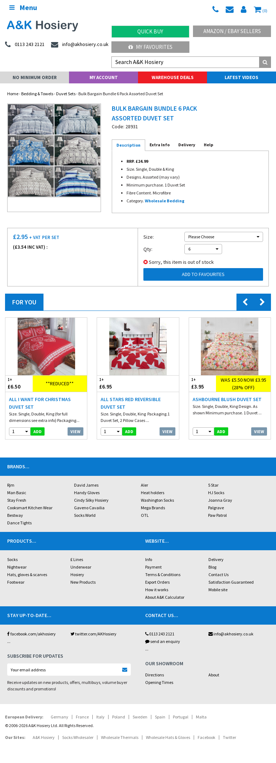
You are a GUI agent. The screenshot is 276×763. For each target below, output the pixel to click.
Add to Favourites (203, 274)
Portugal (180, 717)
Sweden (140, 717)
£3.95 (202, 383)
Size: (148, 237)
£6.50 (19, 383)
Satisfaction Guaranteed (231, 582)
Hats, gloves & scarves (27, 574)
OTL (145, 515)
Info (148, 559)
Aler (144, 485)
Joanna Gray (220, 500)
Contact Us (218, 574)
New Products (83, 582)
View (75, 431)
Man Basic (16, 492)
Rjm (10, 485)
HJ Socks (216, 492)
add (37, 431)
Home (12, 93)
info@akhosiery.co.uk (230, 633)
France (82, 717)
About (213, 674)
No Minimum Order (35, 77)
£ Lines (76, 559)
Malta (201, 717)
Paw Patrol (217, 515)
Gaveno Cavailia (89, 507)
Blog (212, 567)
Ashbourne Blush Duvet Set (227, 399)
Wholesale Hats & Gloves (168, 737)
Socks (12, 559)
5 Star (213, 485)
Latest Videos (241, 77)
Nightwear (17, 567)
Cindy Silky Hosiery (91, 500)
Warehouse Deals (173, 77)
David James (86, 485)
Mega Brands (153, 507)
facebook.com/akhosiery (31, 633)
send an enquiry (162, 641)
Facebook (206, 737)
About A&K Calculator (164, 597)
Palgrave (216, 507)
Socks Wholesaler (77, 737)
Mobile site (217, 589)
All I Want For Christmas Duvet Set (40, 403)
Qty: (147, 249)
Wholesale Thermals (119, 737)
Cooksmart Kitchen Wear (29, 507)
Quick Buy (150, 31)
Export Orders (157, 582)
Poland (118, 717)
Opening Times (159, 682)
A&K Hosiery (44, 737)
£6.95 (117, 383)
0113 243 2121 (159, 633)
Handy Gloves (87, 492)
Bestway (15, 515)
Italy (100, 717)
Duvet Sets (65, 93)
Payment (153, 567)
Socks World (85, 515)
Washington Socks (157, 500)
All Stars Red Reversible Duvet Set (131, 403)
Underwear (80, 567)
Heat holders (152, 492)
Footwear (15, 582)
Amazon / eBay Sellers (232, 31)
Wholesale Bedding (164, 200)
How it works (156, 589)
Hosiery (77, 574)
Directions (154, 674)
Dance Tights (19, 522)
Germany (59, 717)
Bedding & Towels (37, 93)
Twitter (229, 737)
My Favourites (150, 46)
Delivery (216, 559)
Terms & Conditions (162, 574)
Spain (160, 717)
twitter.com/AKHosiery (93, 633)
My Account (103, 77)
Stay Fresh (16, 500)
